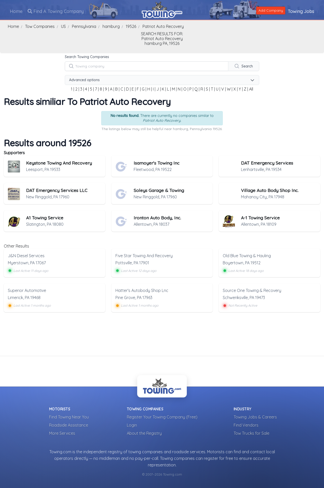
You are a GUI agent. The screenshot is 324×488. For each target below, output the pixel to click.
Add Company (270, 10)
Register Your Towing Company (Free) (162, 416)
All (251, 89)
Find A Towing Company (56, 11)
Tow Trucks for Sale (251, 432)
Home (16, 11)
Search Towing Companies (87, 57)
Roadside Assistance (68, 424)
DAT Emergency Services (267, 163)
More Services (62, 432)
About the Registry (144, 432)
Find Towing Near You (69, 416)
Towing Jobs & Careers (255, 416)
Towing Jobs (301, 11)
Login (132, 424)
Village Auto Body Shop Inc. (269, 190)
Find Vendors (246, 424)
